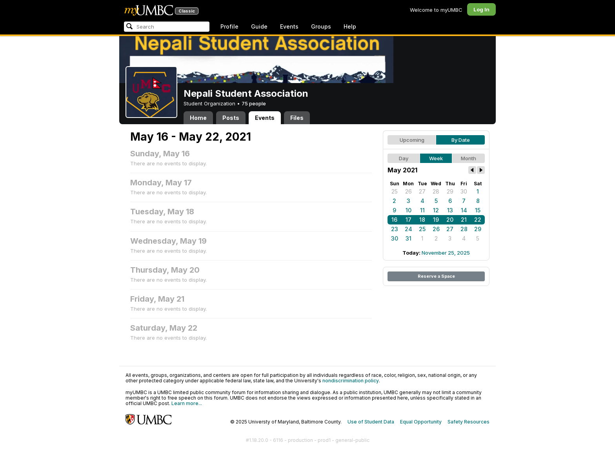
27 (422, 191)
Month (468, 158)
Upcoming (412, 140)
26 (408, 191)
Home (198, 117)
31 (408, 238)
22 (477, 219)
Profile (229, 26)
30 (463, 191)
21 (464, 219)
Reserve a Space (436, 276)
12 (436, 210)
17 (408, 219)
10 (408, 210)
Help (350, 26)
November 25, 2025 (446, 253)
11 (422, 210)
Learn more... (186, 403)
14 (464, 210)
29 (450, 191)
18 (422, 219)
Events (289, 26)
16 (394, 219)
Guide (259, 26)
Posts (230, 117)
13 (450, 210)
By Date (460, 140)
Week (436, 158)
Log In (481, 9)
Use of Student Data (371, 422)
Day (403, 158)
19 (436, 219)
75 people (254, 103)
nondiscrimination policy (350, 381)
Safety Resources (468, 422)
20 (449, 219)
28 (436, 191)
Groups (321, 26)
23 (394, 229)
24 (408, 229)
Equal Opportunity (421, 422)
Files (297, 117)
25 (394, 191)
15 (477, 210)
